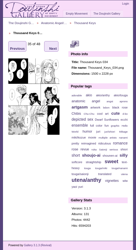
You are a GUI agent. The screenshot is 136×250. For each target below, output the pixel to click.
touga (87, 168)
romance (120, 143)
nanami (123, 137)
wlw (125, 180)
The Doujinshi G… (21, 23)
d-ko (125, 113)
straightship (93, 162)
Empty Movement (77, 13)
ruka (94, 149)
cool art (103, 113)
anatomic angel (86, 101)
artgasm (80, 107)
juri (98, 131)
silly (124, 155)
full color (96, 125)
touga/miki (101, 168)
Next (53, 46)
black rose (120, 107)
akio (89, 95)
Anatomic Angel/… (54, 23)
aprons (124, 101)
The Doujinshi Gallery (106, 13)
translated (104, 174)
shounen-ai (110, 155)
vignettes (112, 181)
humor (87, 131)
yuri (80, 186)
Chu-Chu (89, 113)
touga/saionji (80, 174)
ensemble (80, 125)
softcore (77, 162)
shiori (124, 149)
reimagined (88, 143)
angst (110, 101)
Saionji (103, 149)
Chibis (76, 114)
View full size (74, 44)
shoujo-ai (91, 155)
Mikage (123, 131)
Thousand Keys (85, 23)
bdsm (106, 107)
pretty (75, 143)
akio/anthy (103, 95)
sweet (111, 161)
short (76, 155)
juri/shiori (109, 131)
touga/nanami (120, 168)
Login (125, 3)
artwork (95, 107)
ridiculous (104, 143)
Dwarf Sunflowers (107, 119)
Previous (17, 46)
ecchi (124, 119)
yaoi (74, 186)
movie (92, 137)
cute (115, 113)
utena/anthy (86, 180)
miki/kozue (79, 137)
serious (113, 149)
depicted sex (82, 119)
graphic (115, 125)
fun (106, 125)
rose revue (80, 149)
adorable (77, 95)
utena (124, 174)
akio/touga (121, 95)
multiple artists (108, 137)
